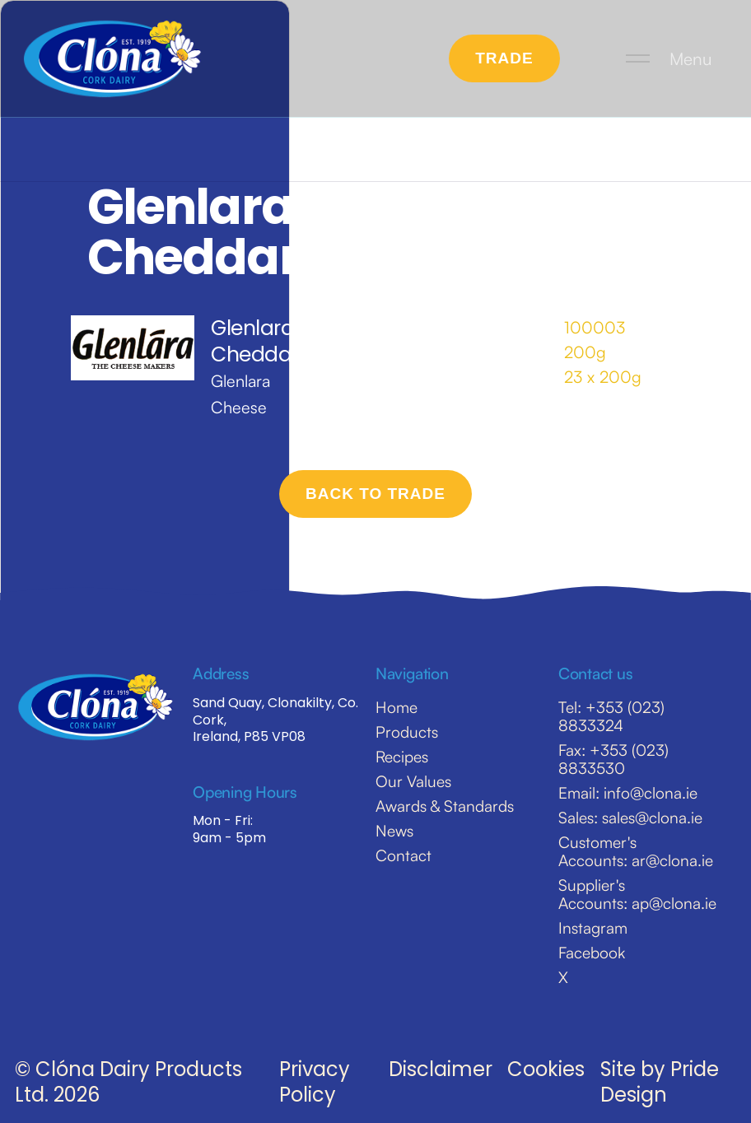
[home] (112, 59)
